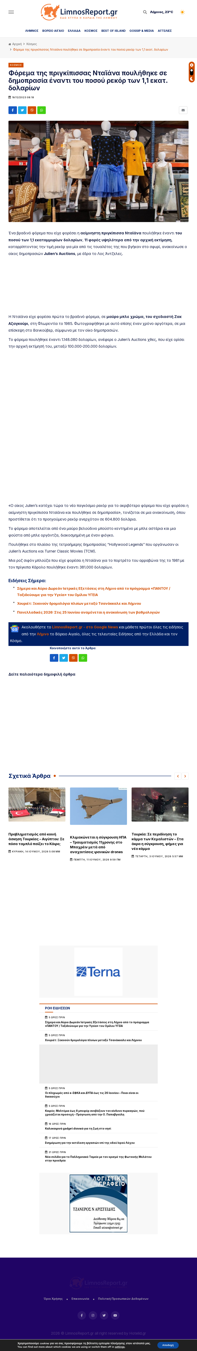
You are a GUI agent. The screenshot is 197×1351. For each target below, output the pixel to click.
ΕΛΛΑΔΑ (74, 31)
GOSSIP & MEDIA (141, 31)
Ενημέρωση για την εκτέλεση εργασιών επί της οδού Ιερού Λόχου (90, 1142)
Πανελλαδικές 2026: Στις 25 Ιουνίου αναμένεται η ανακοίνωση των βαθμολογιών (88, 612)
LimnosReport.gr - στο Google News (85, 627)
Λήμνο (43, 634)
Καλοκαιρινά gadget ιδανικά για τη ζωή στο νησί (78, 1128)
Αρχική (15, 44)
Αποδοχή (168, 1345)
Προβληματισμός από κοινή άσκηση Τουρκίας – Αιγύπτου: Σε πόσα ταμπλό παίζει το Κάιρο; (36, 839)
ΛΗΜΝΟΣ (31, 31)
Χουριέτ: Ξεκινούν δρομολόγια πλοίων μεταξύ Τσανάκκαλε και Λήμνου (79, 603)
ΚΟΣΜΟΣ (91, 31)
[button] (177, 776)
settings (119, 1346)
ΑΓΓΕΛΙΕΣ (165, 31)
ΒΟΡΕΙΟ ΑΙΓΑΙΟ (53, 31)
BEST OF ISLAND (113, 31)
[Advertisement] (98, 286)
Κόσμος (31, 44)
